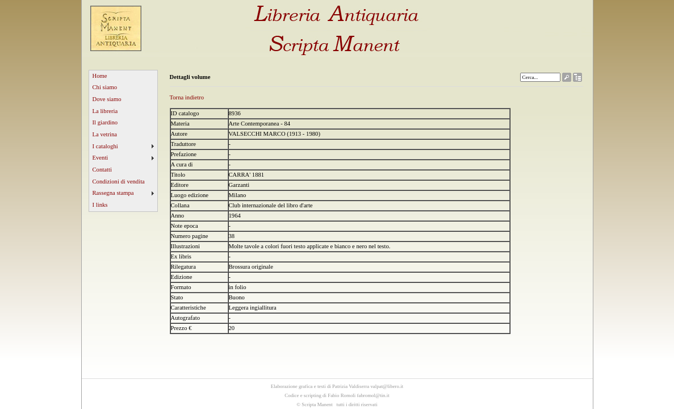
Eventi (100, 158)
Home (100, 76)
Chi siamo (105, 87)
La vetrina (105, 134)
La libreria (105, 111)
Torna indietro (187, 97)
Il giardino (105, 122)
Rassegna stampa (113, 193)
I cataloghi (105, 146)
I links (100, 205)
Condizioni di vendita (119, 181)
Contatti (102, 169)
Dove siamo (107, 99)
